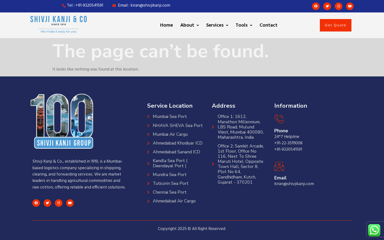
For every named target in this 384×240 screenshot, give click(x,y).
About (189, 25)
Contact (268, 25)
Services (217, 25)
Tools (244, 25)
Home (166, 25)
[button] (190, 25)
